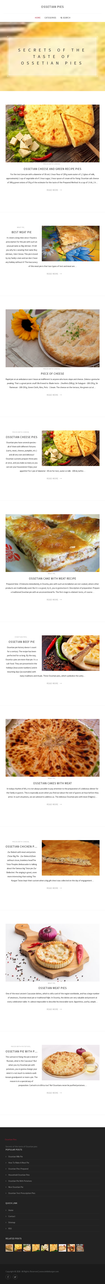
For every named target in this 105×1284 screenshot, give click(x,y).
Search (65, 18)
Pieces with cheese (51, 164)
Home (37, 17)
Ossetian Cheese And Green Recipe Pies (52, 169)
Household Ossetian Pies (19, 1175)
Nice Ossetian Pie (15, 1187)
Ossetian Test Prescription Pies (21, 1193)
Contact (11, 1216)
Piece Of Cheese (52, 373)
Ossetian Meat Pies (52, 988)
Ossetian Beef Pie (22, 642)
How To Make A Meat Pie (18, 1162)
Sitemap (11, 1222)
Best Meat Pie (22, 232)
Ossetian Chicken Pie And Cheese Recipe (22, 846)
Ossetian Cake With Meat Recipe (52, 578)
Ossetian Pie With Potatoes (22, 1051)
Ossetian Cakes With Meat (52, 783)
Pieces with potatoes (20, 1046)
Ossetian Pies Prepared (18, 1168)
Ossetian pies (21, 637)
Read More (52, 190)
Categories (50, 17)
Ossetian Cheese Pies (21, 437)
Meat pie (20, 227)
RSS (10, 1228)
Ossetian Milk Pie (15, 1156)
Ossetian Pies (52, 7)
